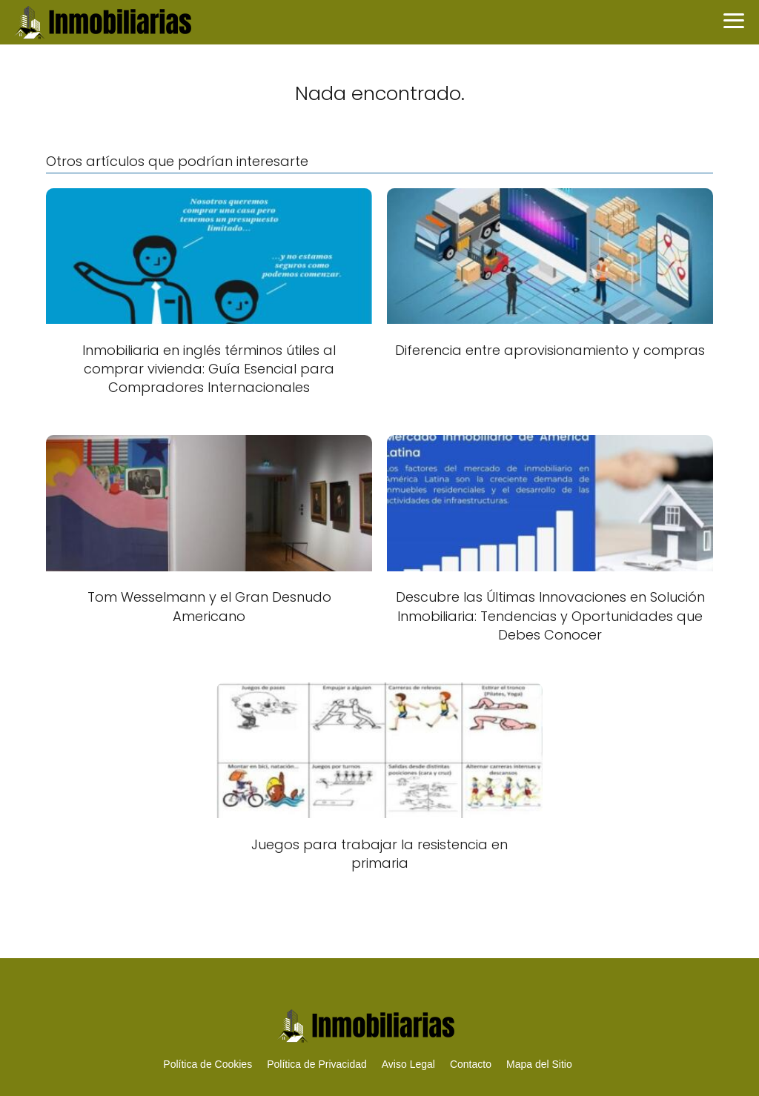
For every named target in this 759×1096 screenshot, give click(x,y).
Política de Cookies (207, 1064)
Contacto (470, 1064)
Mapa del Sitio (539, 1064)
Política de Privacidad (317, 1064)
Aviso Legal (408, 1064)
